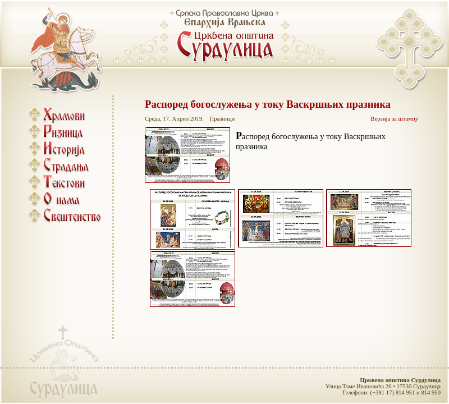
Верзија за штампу (394, 119)
